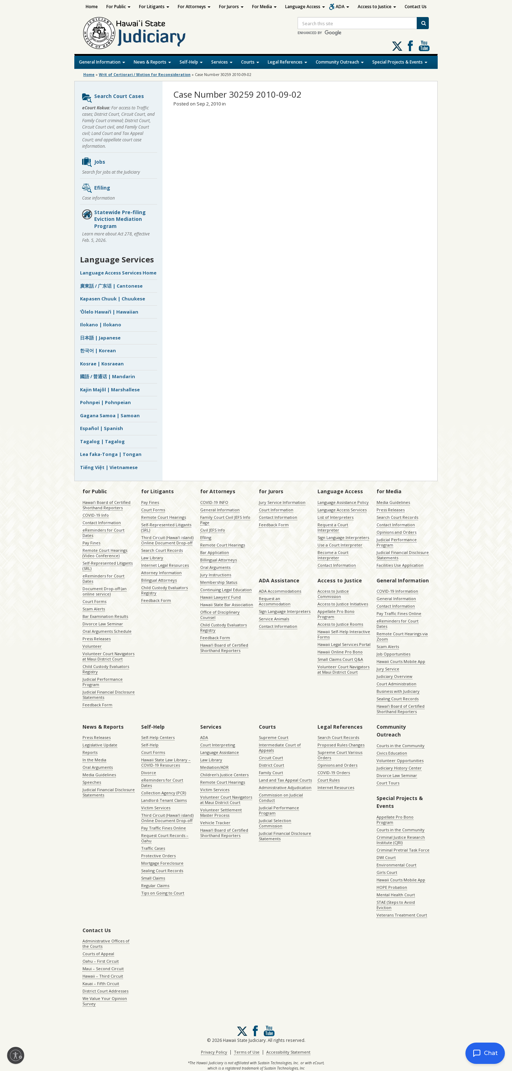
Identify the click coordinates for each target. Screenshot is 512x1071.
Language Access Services (342, 509)
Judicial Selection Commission (275, 823)
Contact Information (101, 522)
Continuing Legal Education (226, 589)
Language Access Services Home (118, 273)
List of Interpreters (335, 517)
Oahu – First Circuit (100, 961)
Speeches (91, 782)
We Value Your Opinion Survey (104, 1001)
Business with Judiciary (398, 691)
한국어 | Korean (98, 350)
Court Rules (329, 780)
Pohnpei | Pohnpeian (105, 402)
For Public (118, 7)
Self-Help (191, 62)
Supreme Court (273, 737)
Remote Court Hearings (163, 517)
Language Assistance (219, 752)
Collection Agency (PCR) (163, 792)
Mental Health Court (396, 894)
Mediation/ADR (214, 767)
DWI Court (386, 857)
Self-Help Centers (158, 737)
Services (222, 62)
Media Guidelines (393, 502)
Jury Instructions (215, 574)
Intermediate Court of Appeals (280, 747)
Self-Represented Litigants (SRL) (107, 565)
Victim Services (155, 807)
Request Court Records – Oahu (164, 838)
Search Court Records (162, 550)
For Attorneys (194, 7)
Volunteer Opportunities (400, 760)
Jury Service (388, 669)
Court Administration (396, 683)
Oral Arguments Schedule (107, 631)
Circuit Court (271, 757)
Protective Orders (158, 855)
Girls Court (387, 872)
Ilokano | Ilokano (100, 324)
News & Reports (152, 62)
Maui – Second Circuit (103, 968)
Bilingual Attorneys (159, 580)
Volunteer (92, 646)
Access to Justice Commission (333, 593)
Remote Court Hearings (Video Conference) (104, 553)
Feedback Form (97, 704)
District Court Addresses (105, 991)
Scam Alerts (93, 608)
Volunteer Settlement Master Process (221, 812)
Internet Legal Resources (165, 565)
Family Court (271, 772)
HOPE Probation (392, 887)
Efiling (95, 188)
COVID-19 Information (397, 591)
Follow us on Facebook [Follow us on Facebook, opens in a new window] (410, 45)
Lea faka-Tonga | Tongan (111, 454)
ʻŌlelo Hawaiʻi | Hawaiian (109, 312)
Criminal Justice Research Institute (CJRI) (401, 839)
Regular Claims (155, 885)
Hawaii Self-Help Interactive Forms (344, 634)
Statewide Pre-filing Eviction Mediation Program (113, 219)
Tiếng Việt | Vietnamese (109, 467)
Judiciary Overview (394, 676)
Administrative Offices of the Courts (105, 943)
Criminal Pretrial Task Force (403, 850)
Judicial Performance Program (102, 681)
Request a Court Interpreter (333, 527)
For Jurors (231, 7)
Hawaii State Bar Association (226, 604)
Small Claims (153, 878)
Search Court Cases (112, 98)
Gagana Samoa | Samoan (110, 415)
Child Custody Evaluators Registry (105, 669)
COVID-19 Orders (334, 772)
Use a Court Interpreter (340, 545)
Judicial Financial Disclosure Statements (108, 694)
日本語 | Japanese (100, 338)
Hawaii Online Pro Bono (340, 651)
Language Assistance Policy (343, 502)
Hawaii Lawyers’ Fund (220, 597)
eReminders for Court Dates (103, 532)
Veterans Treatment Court (402, 915)
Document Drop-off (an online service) (104, 591)
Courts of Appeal (98, 953)
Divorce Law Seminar (102, 623)
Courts (250, 62)
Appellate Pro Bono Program (336, 614)
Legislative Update (99, 744)
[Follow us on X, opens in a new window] (397, 46)
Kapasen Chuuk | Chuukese (112, 298)
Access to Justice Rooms (340, 624)
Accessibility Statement (288, 1052)
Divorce (148, 772)
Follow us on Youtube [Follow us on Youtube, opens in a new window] (424, 45)
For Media (264, 7)
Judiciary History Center (399, 768)
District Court (271, 765)
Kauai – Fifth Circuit (100, 983)
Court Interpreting (217, 744)
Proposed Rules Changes (341, 744)
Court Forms (94, 601)
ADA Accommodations (280, 591)
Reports (89, 752)
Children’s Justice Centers (224, 774)
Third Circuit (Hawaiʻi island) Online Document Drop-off (167, 540)
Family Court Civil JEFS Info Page (225, 520)
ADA (342, 7)
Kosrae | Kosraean (102, 363)
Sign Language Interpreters (343, 537)
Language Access (305, 7)
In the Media (94, 759)
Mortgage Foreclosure (162, 863)
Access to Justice (377, 7)
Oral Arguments (215, 567)
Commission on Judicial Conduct (281, 797)
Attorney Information (161, 572)
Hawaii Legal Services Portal (344, 644)
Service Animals (274, 618)
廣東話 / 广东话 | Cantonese (111, 286)
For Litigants (154, 7)
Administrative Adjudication (285, 787)
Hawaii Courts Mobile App (401, 661)
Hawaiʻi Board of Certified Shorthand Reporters (106, 505)
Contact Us (416, 7)
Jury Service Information (282, 502)
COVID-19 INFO (214, 502)
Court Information (276, 509)
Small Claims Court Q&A (340, 659)
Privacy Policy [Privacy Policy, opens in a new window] (214, 1052)
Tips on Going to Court (162, 893)
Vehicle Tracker (215, 822)
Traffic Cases (153, 848)
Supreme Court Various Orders (340, 755)
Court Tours (388, 782)
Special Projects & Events (399, 62)
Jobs (93, 162)
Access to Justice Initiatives (343, 604)
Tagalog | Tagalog (102, 441)
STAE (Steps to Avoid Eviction (396, 904)
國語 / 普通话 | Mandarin (107, 376)
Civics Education (392, 753)
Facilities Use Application (400, 565)
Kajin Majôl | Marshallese (110, 389)
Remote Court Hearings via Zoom (402, 636)
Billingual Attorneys (218, 559)
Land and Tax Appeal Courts (285, 780)
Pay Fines (91, 542)
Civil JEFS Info (212, 530)
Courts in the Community (401, 745)
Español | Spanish (101, 428)
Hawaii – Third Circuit (102, 976)
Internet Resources (336, 787)
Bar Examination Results (105, 616)
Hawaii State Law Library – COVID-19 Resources (166, 762)
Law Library (152, 557)
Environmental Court (396, 865)
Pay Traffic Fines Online (399, 613)
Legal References (287, 62)
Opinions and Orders (396, 532)
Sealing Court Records (397, 698)
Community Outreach (340, 62)
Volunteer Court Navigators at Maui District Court (108, 656)
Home (92, 7)
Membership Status (218, 582)
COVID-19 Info (95, 515)
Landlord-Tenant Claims (164, 800)
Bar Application (214, 552)
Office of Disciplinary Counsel (220, 614)
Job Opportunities (393, 654)
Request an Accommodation (274, 601)
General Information (102, 62)
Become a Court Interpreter (333, 555)
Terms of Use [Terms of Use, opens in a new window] (247, 1052)
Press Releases (96, 638)
